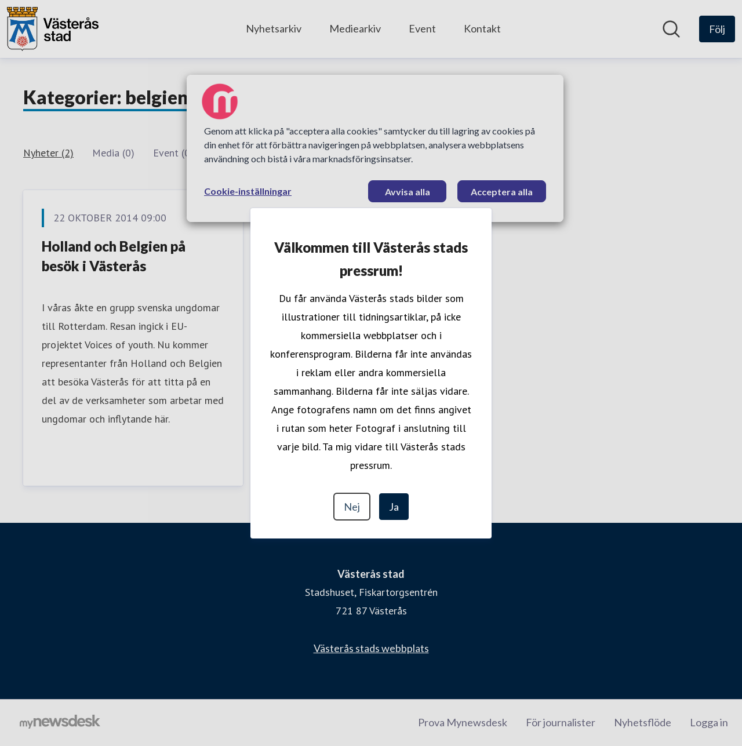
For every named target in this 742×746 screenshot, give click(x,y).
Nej (352, 506)
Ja (394, 506)
